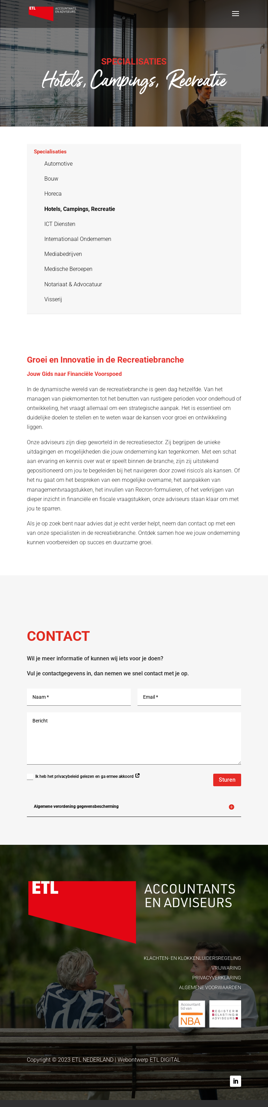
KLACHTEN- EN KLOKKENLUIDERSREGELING (192, 958)
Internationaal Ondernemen (77, 239)
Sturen (227, 779)
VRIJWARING (226, 968)
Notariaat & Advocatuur (73, 284)
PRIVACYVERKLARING (216, 977)
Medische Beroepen (68, 269)
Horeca (53, 193)
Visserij (53, 299)
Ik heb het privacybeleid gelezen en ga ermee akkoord (83, 777)
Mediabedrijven (63, 254)
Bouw (51, 178)
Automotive (58, 163)
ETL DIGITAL (165, 1059)
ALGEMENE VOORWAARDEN (210, 987)
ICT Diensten (59, 224)
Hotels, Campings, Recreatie (79, 209)
